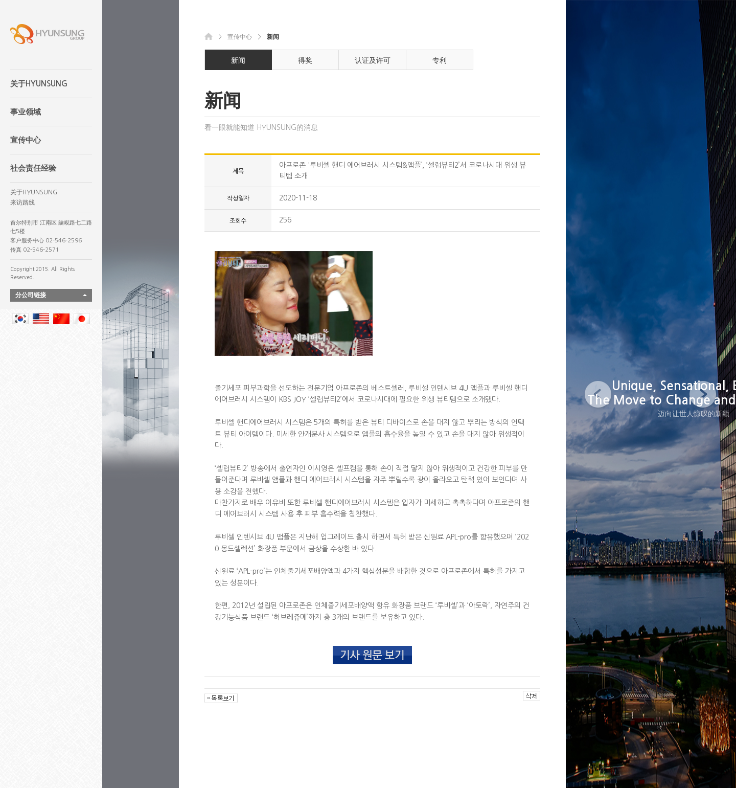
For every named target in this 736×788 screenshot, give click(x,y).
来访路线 (22, 202)
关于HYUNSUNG (38, 83)
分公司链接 (30, 295)
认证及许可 (372, 60)
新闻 (238, 60)
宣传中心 (25, 140)
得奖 (305, 60)
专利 (439, 60)
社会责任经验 (33, 168)
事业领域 (25, 112)
